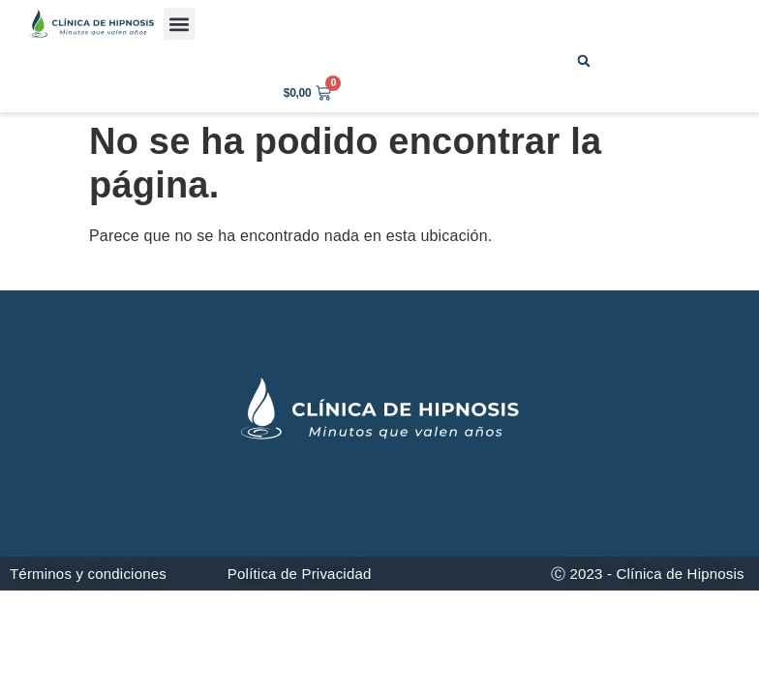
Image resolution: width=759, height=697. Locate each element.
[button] (180, 24)
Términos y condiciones (88, 573)
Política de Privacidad (300, 573)
